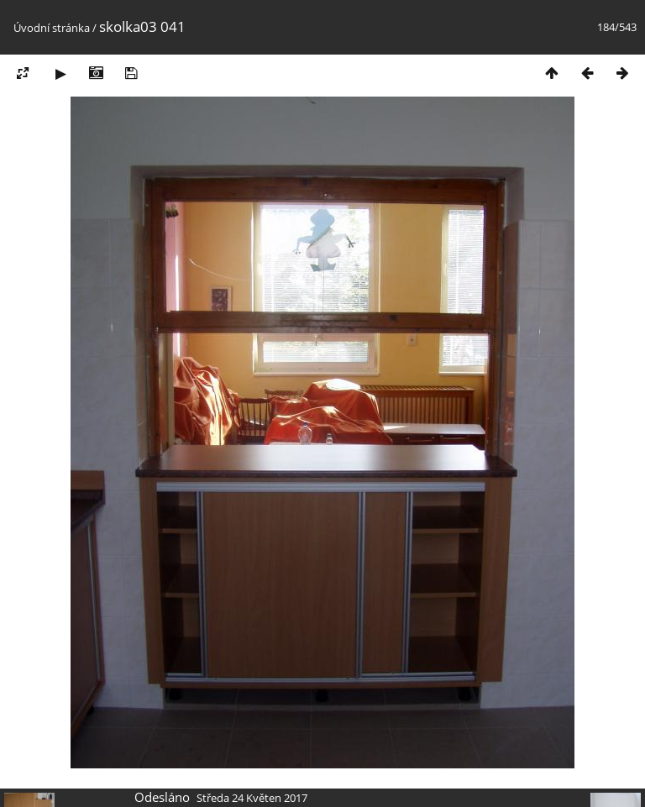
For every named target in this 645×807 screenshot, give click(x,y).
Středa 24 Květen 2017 (252, 797)
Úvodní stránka (51, 27)
